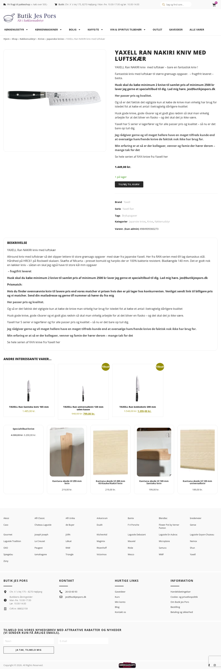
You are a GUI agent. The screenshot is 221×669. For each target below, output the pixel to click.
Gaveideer (176, 29)
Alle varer (197, 29)
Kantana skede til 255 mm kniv (67, 482)
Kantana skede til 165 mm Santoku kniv (154, 482)
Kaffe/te (95, 30)
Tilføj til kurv (129, 184)
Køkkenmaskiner (48, 30)
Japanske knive (55, 38)
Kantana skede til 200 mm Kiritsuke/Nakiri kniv (110, 482)
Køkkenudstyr (16, 30)
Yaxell (127, 202)
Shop (14, 38)
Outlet (157, 29)
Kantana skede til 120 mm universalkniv (197, 482)
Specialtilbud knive (23, 428)
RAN (139, 157)
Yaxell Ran (128, 208)
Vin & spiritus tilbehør (128, 30)
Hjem (6, 38)
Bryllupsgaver (129, 215)
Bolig (75, 30)
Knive (41, 38)
